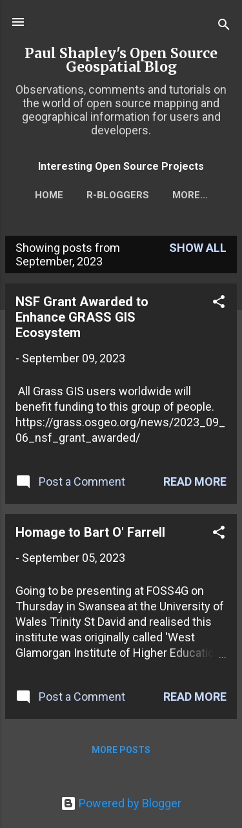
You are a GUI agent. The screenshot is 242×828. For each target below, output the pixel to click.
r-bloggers (117, 195)
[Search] (224, 26)
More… (190, 195)
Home (49, 195)
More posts (121, 750)
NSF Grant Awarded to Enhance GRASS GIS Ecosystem (81, 317)
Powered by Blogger (121, 803)
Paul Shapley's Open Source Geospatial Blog (121, 60)
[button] (219, 303)
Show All (198, 247)
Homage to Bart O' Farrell (90, 532)
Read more (195, 481)
